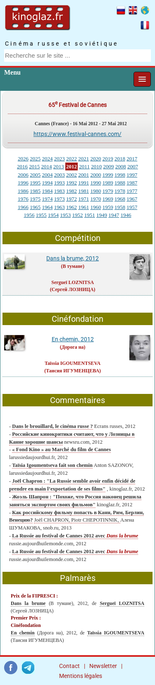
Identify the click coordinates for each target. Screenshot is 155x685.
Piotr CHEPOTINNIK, (95, 520)
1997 (131, 175)
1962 (71, 207)
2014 (46, 166)
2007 (132, 166)
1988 (119, 183)
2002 (71, 175)
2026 (23, 158)
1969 (108, 199)
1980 (95, 191)
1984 (47, 191)
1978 (119, 191)
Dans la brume (28, 603)
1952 (77, 215)
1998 (119, 175)
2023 (59, 158)
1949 (101, 215)
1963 (59, 207)
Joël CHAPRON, (52, 520)
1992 (71, 183)
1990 (95, 183)
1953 (65, 215)
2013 (58, 166)
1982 (71, 191)
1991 (83, 183)
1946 (126, 215)
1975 (35, 199)
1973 (59, 199)
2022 (71, 158)
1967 (131, 199)
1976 (23, 199)
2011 (84, 166)
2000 (95, 175)
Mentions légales (80, 676)
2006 (23, 175)
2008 (120, 166)
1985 (35, 191)
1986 (23, 191)
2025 (35, 158)
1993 (59, 183)
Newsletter (103, 666)
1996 (23, 183)
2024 (47, 158)
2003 (59, 175)
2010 (96, 166)
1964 (47, 207)
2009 (108, 166)
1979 (108, 191)
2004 (47, 175)
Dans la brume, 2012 (72, 258)
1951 (89, 215)
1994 (47, 183)
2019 (108, 158)
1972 (71, 199)
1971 (83, 199)
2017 (131, 158)
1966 (23, 207)
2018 (119, 158)
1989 (108, 183)
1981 (83, 191)
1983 (59, 191)
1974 (47, 199)
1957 (131, 207)
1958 (119, 207)
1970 (95, 199)
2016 (22, 166)
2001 (83, 175)
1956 (29, 215)
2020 (95, 158)
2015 (34, 166)
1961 (83, 207)
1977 (131, 191)
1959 (108, 207)
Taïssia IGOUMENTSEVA (72, 363)
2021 (83, 158)
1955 (41, 215)
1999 (108, 175)
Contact (69, 666)
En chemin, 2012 (73, 339)
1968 (119, 199)
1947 (113, 215)
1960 (95, 207)
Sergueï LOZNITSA (72, 282)
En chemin (23, 633)
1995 (35, 183)
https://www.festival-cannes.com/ (77, 134)
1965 (35, 207)
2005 (35, 175)
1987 (131, 183)
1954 (53, 215)
